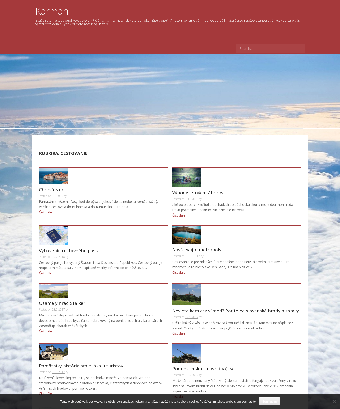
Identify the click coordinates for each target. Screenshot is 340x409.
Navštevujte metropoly (196, 222)
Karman (51, 10)
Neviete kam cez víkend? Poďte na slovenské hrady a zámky (235, 265)
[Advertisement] (170, 90)
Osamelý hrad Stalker (62, 265)
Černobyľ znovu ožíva (61, 363)
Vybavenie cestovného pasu (68, 222)
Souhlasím (269, 401)
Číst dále (45, 201)
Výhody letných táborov (197, 178)
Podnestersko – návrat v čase (203, 314)
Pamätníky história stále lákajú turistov (81, 314)
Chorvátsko (51, 178)
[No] (334, 401)
